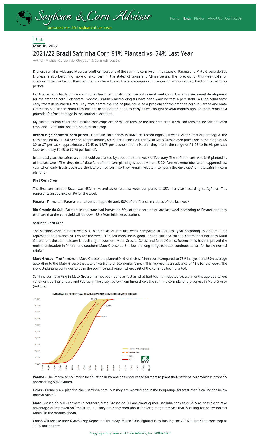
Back (39, 39)
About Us (215, 18)
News (186, 18)
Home (174, 18)
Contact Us (233, 18)
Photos (199, 18)
